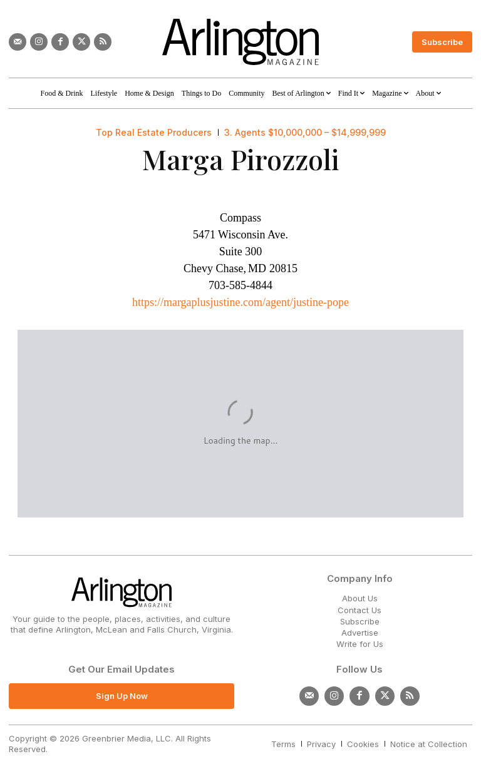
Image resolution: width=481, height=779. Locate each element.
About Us (360, 598)
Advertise (359, 633)
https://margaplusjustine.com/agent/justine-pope (240, 302)
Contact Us (359, 610)
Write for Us (359, 644)
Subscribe (360, 621)
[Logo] (240, 42)
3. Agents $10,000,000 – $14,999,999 (305, 132)
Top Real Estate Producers (154, 132)
